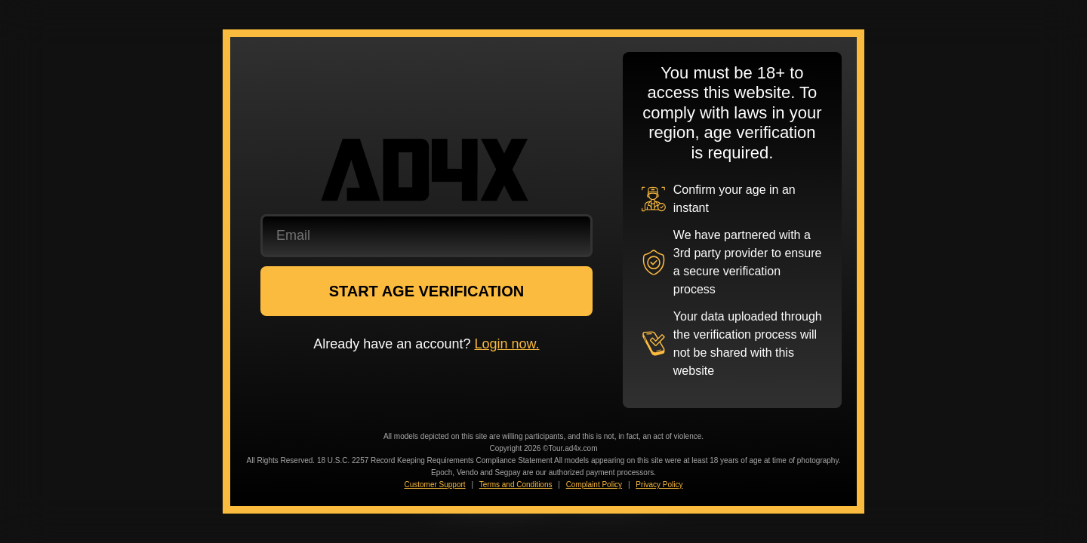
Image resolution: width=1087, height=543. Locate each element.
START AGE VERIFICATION (427, 291)
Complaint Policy (594, 484)
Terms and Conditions (516, 484)
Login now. (506, 343)
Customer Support (434, 484)
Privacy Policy (659, 484)
